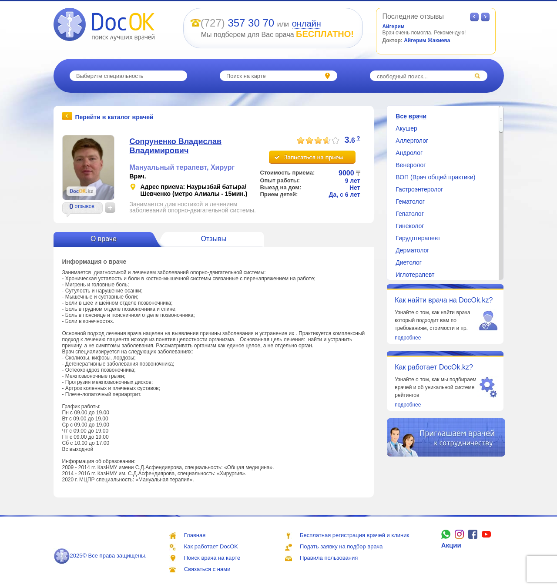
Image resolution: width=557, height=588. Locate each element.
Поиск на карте (246, 76)
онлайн (306, 23)
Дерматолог (412, 250)
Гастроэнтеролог (419, 189)
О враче (104, 238)
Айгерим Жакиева (427, 40)
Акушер (406, 128)
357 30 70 (251, 23)
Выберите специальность (109, 76)
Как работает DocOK (211, 546)
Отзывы (214, 238)
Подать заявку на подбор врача (341, 546)
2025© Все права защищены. (100, 555)
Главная (194, 535)
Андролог (409, 152)
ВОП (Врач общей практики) (435, 177)
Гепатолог (409, 213)
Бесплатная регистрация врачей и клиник (354, 535)
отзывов (84, 206)
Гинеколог (410, 225)
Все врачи (411, 116)
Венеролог (411, 164)
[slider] (318, 140)
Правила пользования (329, 557)
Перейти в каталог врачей (114, 117)
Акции (451, 545)
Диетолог (409, 262)
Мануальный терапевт (168, 167)
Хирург (223, 167)
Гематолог (410, 201)
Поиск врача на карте (212, 557)
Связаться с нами (207, 569)
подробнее (408, 338)
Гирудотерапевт (418, 238)
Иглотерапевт (415, 274)
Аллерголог (412, 140)
